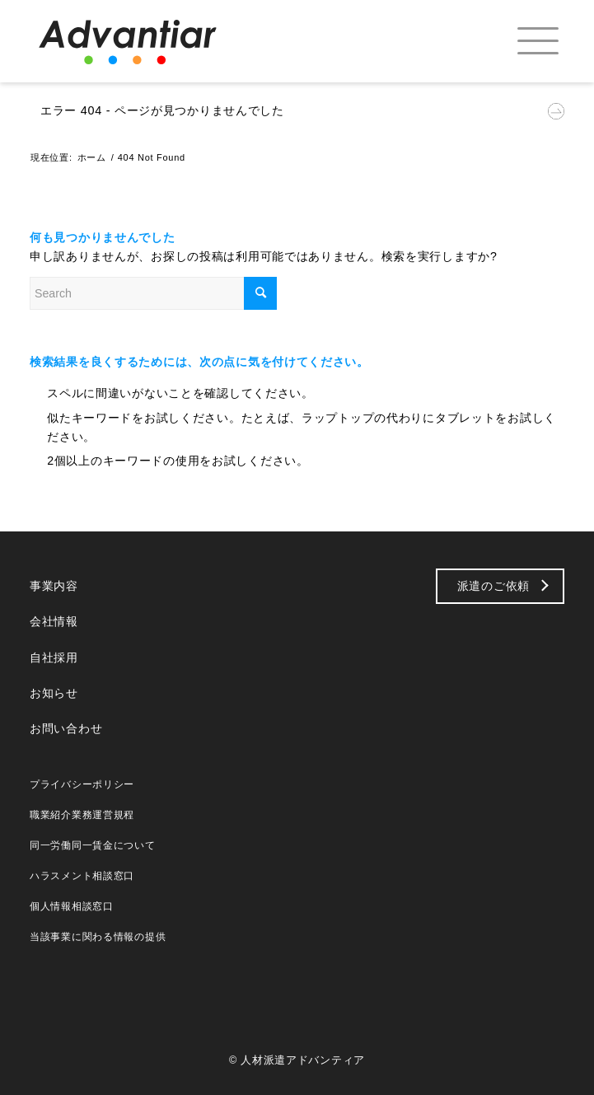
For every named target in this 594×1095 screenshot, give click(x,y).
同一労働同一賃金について (93, 845)
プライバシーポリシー (82, 784)
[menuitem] (523, 41)
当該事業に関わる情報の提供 (98, 937)
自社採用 (54, 657)
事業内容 (54, 585)
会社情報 (54, 621)
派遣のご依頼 (493, 585)
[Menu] (523, 41)
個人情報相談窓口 (72, 906)
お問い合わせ (66, 728)
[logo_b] (154, 41)
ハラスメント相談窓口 (82, 876)
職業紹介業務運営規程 (82, 815)
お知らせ (54, 693)
